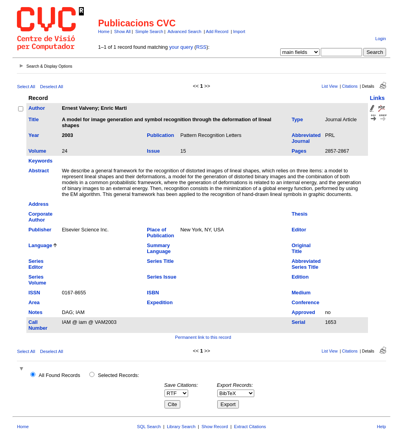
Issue (153, 151)
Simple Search (149, 31)
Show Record (215, 426)
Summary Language (158, 248)
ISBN (153, 293)
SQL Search (149, 426)
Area (33, 302)
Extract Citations (250, 426)
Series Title (160, 261)
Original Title (301, 248)
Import (239, 31)
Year (33, 135)
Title (33, 119)
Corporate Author (40, 217)
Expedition (159, 302)
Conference (305, 302)
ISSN (34, 293)
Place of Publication (160, 232)
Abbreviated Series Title (306, 264)
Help (381, 426)
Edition (300, 277)
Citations (350, 86)
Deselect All (51, 86)
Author (36, 108)
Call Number (37, 325)
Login (380, 38)
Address (38, 204)
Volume (37, 151)
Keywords (40, 161)
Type (297, 119)
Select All (26, 86)
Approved (303, 312)
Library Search (181, 426)
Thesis (300, 214)
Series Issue (161, 277)
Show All (122, 31)
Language (40, 245)
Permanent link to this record (203, 337)
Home (103, 31)
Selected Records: (118, 375)
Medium (301, 293)
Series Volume (37, 280)
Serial (298, 322)
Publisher (39, 230)
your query (181, 47)
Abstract (38, 171)
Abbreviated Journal (306, 138)
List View (330, 86)
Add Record (217, 31)
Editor (299, 230)
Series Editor (35, 264)
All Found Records (59, 375)
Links (377, 98)
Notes (35, 312)
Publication (160, 135)
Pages (299, 151)
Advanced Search (185, 31)
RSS (201, 47)
